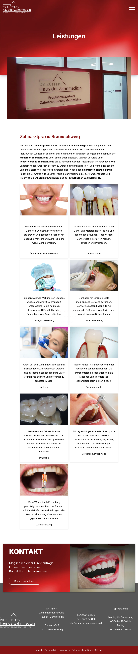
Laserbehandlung (94, 320)
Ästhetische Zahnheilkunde (44, 253)
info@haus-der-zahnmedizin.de (86, 623)
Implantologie (94, 253)
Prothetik (44, 458)
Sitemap (99, 650)
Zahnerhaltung (44, 524)
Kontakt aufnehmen (24, 581)
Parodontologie (94, 387)
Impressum (64, 650)
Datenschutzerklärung (82, 650)
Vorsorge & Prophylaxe (94, 454)
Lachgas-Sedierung (44, 320)
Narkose (44, 387)
